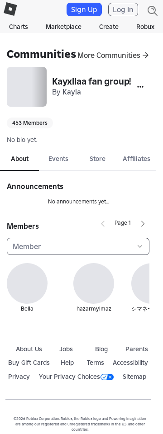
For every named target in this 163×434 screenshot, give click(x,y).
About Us (29, 349)
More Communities (108, 55)
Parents (136, 349)
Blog (101, 349)
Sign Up (84, 9)
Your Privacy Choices (76, 377)
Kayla (71, 91)
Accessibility (130, 363)
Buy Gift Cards (29, 363)
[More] (140, 87)
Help (67, 363)
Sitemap (134, 377)
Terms (95, 363)
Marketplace (64, 27)
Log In (123, 9)
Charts (18, 27)
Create (109, 27)
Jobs (66, 349)
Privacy (19, 377)
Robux (145, 27)
